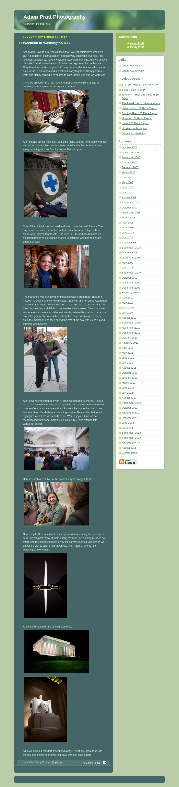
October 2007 (129, 207)
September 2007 (131, 202)
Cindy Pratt (137, 47)
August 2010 (129, 317)
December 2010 (131, 332)
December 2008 (131, 257)
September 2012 (131, 403)
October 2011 (129, 372)
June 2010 (128, 307)
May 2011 (127, 352)
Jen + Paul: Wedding (133, 133)
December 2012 (131, 418)
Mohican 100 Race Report (137, 118)
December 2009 (131, 287)
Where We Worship (133, 65)
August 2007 (129, 197)
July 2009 (127, 267)
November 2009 (131, 282)
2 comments (93, 762)
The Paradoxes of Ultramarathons (141, 103)
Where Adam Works (133, 70)
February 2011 (130, 342)
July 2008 (127, 237)
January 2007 (129, 162)
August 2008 (129, 242)
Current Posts (130, 453)
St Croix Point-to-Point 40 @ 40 (140, 84)
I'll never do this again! (134, 128)
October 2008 (129, 252)
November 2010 (131, 327)
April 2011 (127, 347)
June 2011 (128, 357)
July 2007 (127, 192)
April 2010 (127, 297)
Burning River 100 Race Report (139, 113)
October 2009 (129, 277)
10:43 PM (56, 762)
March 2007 (128, 172)
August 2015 (129, 447)
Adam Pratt (137, 43)
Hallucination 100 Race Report (139, 108)
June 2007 (128, 187)
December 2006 (131, 157)
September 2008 (131, 247)
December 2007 (131, 212)
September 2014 (131, 437)
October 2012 (129, 407)
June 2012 (128, 387)
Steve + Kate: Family (134, 89)
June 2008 (128, 232)
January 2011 (129, 337)
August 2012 (129, 397)
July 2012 (127, 392)
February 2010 (130, 292)
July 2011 (127, 362)
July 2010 (127, 312)
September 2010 (131, 322)
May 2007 (127, 182)
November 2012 (131, 412)
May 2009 (127, 262)
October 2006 (129, 147)
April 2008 (127, 222)
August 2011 (129, 367)
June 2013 (128, 422)
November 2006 (131, 152)
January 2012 (129, 377)
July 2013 (127, 428)
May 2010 (127, 302)
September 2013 (131, 432)
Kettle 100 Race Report (135, 123)
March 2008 (128, 217)
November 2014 (131, 443)
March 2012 (128, 382)
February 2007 (130, 167)
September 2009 (131, 272)
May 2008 (127, 227)
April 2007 (127, 177)
